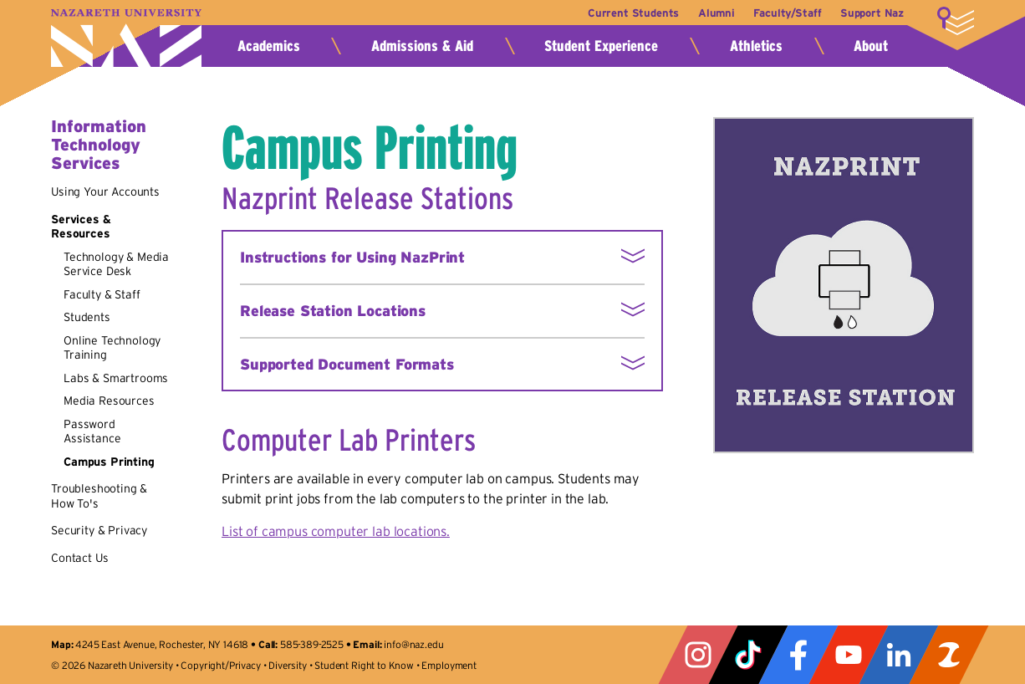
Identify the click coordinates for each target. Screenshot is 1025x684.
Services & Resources (80, 226)
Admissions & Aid (422, 46)
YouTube (848, 654)
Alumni (710, 13)
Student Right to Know (364, 665)
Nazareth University (126, 38)
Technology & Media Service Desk (116, 264)
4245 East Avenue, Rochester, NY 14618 (161, 644)
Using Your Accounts (105, 191)
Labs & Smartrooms (116, 378)
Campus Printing (109, 461)
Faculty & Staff (102, 294)
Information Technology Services (98, 144)
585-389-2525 (312, 644)
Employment (448, 665)
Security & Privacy (99, 530)
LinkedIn (899, 654)
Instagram (698, 654)
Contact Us (79, 557)
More (955, 21)
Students (87, 317)
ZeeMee (949, 654)
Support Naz (872, 13)
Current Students (624, 13)
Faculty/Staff (784, 13)
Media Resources (109, 400)
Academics (268, 46)
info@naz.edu (413, 644)
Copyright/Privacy (220, 665)
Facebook (798, 654)
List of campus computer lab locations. (336, 531)
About (871, 46)
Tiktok (748, 654)
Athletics (756, 46)
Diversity (287, 665)
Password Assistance (92, 431)
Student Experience (601, 46)
